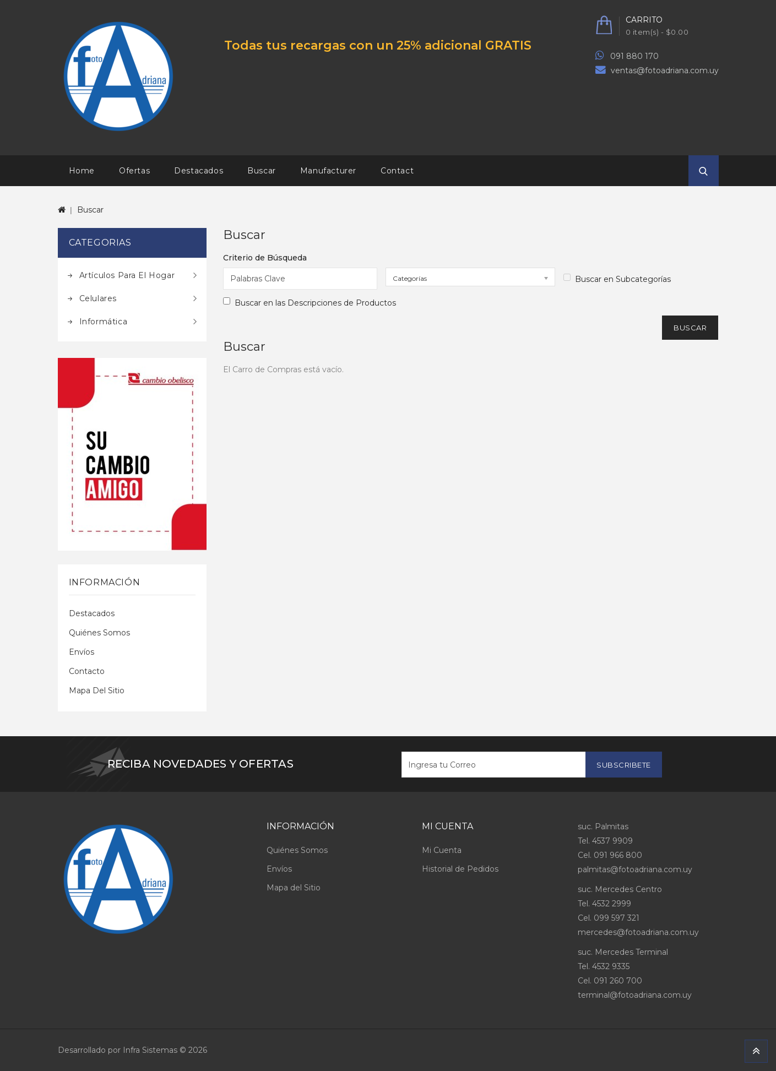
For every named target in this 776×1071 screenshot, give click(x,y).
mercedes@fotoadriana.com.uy (638, 932)
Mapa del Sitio (96, 690)
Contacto (87, 671)
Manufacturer (328, 171)
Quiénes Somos (99, 633)
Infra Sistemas (150, 1050)
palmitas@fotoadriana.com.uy (635, 869)
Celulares (98, 298)
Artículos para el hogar (127, 275)
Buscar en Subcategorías (617, 279)
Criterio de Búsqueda (265, 258)
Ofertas (134, 171)
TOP (756, 1051)
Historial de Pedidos (460, 869)
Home (82, 171)
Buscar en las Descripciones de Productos (309, 302)
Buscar (261, 171)
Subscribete (623, 764)
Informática (103, 322)
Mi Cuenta (442, 850)
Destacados (198, 171)
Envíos (81, 652)
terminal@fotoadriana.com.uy (635, 995)
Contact (397, 171)
